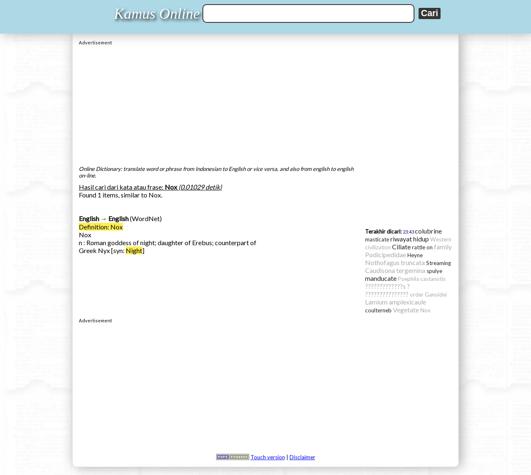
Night (134, 250)
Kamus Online (157, 13)
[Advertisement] (265, 103)
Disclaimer (302, 457)
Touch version (268, 457)
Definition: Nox (101, 227)
